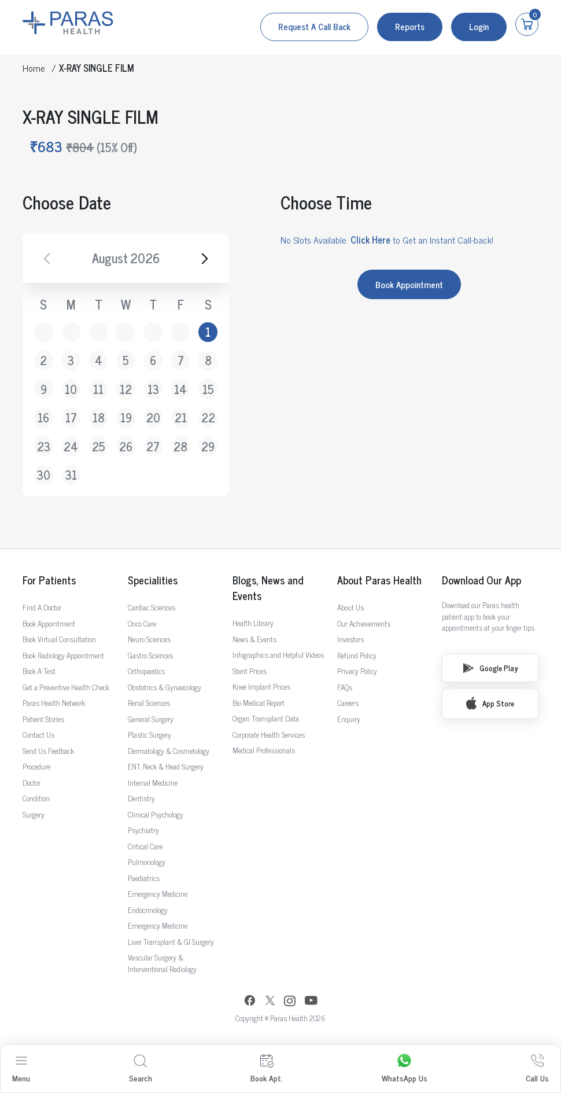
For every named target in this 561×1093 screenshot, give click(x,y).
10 (71, 389)
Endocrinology (148, 910)
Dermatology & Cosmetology (168, 751)
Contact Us (38, 734)
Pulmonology (146, 862)
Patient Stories (43, 719)
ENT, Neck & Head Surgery (166, 766)
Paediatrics (144, 878)
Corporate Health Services (268, 734)
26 (125, 446)
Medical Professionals (263, 750)
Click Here (370, 239)
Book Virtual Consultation (59, 639)
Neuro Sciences (149, 639)
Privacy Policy (357, 671)
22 (208, 417)
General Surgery (151, 719)
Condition (36, 798)
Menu (21, 1069)
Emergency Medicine (157, 894)
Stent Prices (249, 671)
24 (71, 446)
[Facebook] (250, 1002)
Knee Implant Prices (261, 686)
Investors (350, 639)
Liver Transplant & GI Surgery (171, 942)
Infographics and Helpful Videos (278, 655)
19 (126, 417)
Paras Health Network (54, 703)
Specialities (153, 580)
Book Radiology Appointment (63, 655)
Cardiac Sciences (151, 607)
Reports (410, 26)
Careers (348, 703)
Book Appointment (409, 284)
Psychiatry (143, 830)
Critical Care (145, 846)
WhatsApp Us (404, 1069)
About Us (350, 607)
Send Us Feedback (48, 751)
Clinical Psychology (155, 814)
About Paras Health (379, 580)
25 (98, 446)
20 (153, 417)
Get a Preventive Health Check (66, 687)
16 (43, 417)
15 (208, 389)
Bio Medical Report (258, 703)
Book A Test (39, 671)
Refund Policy (357, 655)
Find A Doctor (42, 607)
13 (153, 389)
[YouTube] (311, 1002)
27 (153, 446)
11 (98, 389)
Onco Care (142, 623)
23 (43, 446)
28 (180, 446)
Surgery (34, 814)
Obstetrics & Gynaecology (164, 687)
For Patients (49, 580)
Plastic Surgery (149, 734)
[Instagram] (289, 1002)
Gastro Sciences (150, 655)
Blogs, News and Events (267, 587)
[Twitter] (270, 1002)
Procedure (36, 766)
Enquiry (348, 719)
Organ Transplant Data (265, 718)
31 (71, 474)
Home (34, 68)
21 (181, 417)
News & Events (254, 639)
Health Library (253, 623)
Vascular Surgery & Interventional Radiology (162, 963)
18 (99, 417)
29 (208, 446)
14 (180, 389)
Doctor (31, 782)
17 (71, 417)
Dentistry (141, 798)
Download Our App (481, 580)
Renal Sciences (149, 703)
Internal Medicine (153, 782)
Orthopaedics (146, 671)
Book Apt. (266, 1069)
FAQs (344, 687)
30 (43, 474)
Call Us (537, 1069)
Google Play (490, 668)
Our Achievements (363, 623)
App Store (490, 703)
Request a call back (314, 26)
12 (126, 389)
